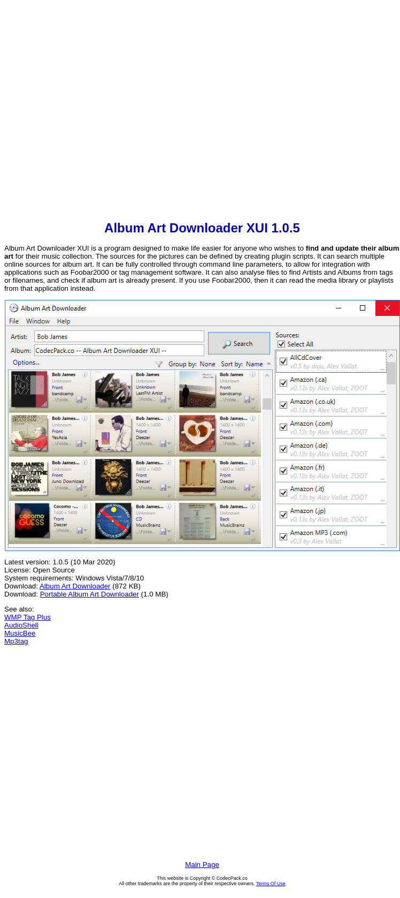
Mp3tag (16, 641)
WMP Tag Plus (27, 617)
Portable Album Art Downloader (89, 594)
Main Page (202, 865)
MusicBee (20, 633)
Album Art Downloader (75, 586)
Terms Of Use (271, 883)
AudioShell (21, 625)
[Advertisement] (100, 111)
